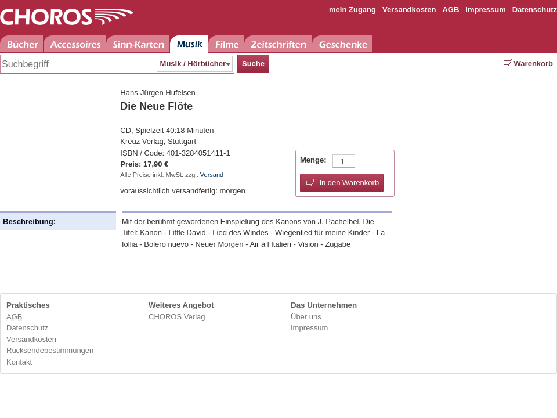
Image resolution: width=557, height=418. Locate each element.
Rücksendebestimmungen (49, 350)
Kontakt (19, 362)
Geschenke (342, 43)
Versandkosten (409, 9)
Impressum (485, 9)
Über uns (306, 316)
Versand (211, 174)
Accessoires (75, 43)
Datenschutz (534, 9)
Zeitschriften (278, 43)
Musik (189, 43)
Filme (226, 43)
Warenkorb (528, 63)
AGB (450, 9)
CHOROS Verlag (177, 316)
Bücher (21, 43)
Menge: (313, 160)
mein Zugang (352, 9)
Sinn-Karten (137, 43)
